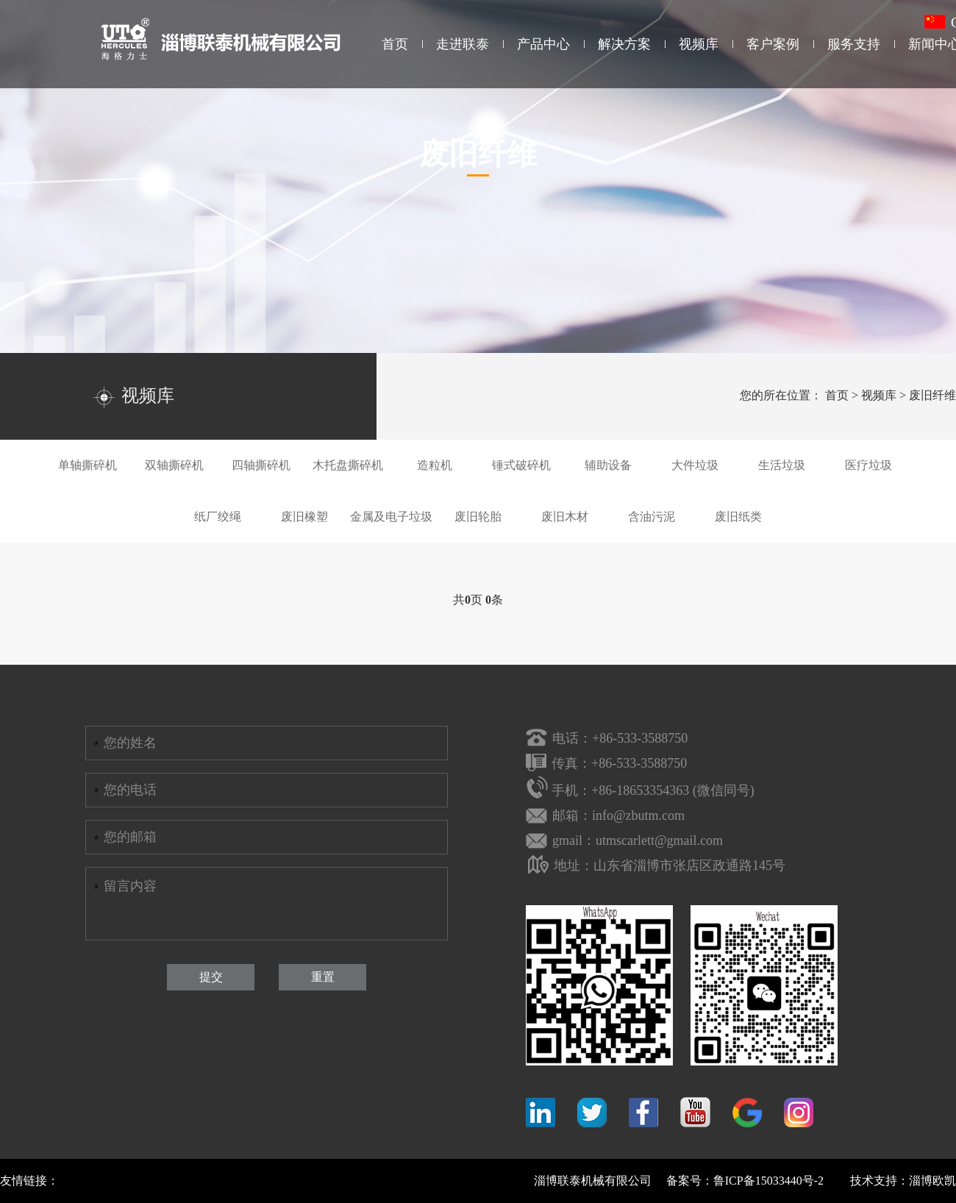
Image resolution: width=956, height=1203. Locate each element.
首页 (395, 44)
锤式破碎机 (521, 465)
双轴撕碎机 (174, 465)
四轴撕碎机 (261, 465)
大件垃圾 (694, 465)
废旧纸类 (738, 516)
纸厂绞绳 (217, 516)
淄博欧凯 (932, 1180)
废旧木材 (564, 516)
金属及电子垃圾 (391, 516)
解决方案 (624, 44)
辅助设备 (608, 465)
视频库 (698, 44)
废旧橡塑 (304, 516)
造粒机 (434, 465)
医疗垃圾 (868, 465)
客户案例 (772, 44)
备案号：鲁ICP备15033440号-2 (745, 1180)
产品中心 (543, 44)
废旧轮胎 (478, 516)
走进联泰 (462, 44)
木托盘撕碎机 (348, 465)
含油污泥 (651, 516)
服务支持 (853, 44)
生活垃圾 (781, 465)
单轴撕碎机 (87, 465)
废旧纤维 (932, 395)
